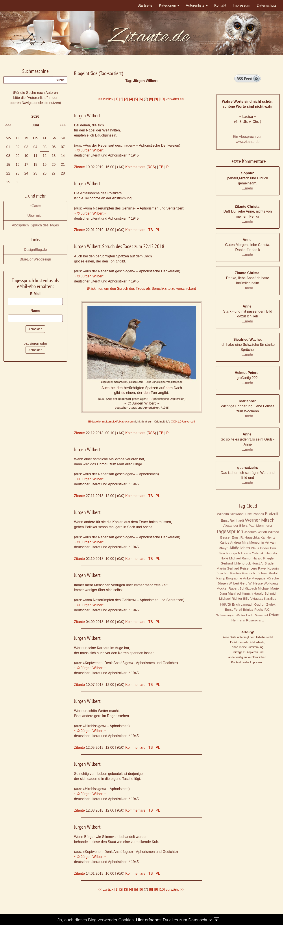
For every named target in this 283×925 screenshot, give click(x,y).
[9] (156, 99)
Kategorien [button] (169, 5)
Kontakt (220, 5)
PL (168, 167)
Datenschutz (266, 5)
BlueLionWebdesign (35, 259)
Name (35, 311)
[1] (116, 99)
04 (35, 147)
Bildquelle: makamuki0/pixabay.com (111, 421)
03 (26, 147)
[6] (141, 99)
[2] (121, 99)
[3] (126, 99)
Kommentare (135, 167)
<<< (8, 125)
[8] (151, 99)
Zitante (79, 167)
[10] (162, 99)
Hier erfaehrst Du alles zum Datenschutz (174, 920)
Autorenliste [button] (197, 5)
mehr (249, 188)
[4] (131, 99)
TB (161, 167)
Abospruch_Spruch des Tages (35, 225)
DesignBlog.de (35, 249)
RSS (151, 167)
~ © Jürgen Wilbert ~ (90, 150)
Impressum (241, 5)
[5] (136, 99)
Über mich (35, 215)
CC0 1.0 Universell (183, 421)
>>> (62, 125)
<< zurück (105, 99)
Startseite (144, 5)
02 (18, 147)
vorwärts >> (175, 99)
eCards (35, 206)
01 (8, 147)
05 (44, 147)
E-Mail (35, 294)
